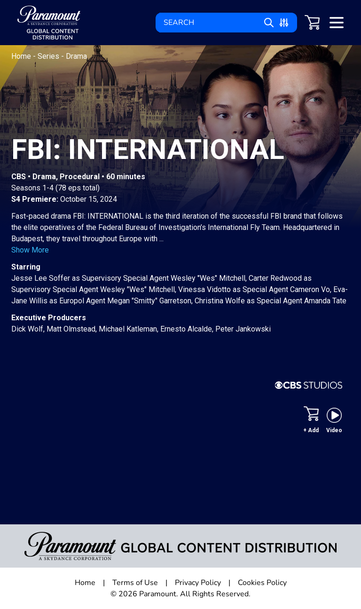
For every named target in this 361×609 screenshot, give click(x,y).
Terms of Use (135, 582)
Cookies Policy (262, 582)
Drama (76, 56)
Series (49, 56)
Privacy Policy (198, 582)
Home (22, 56)
